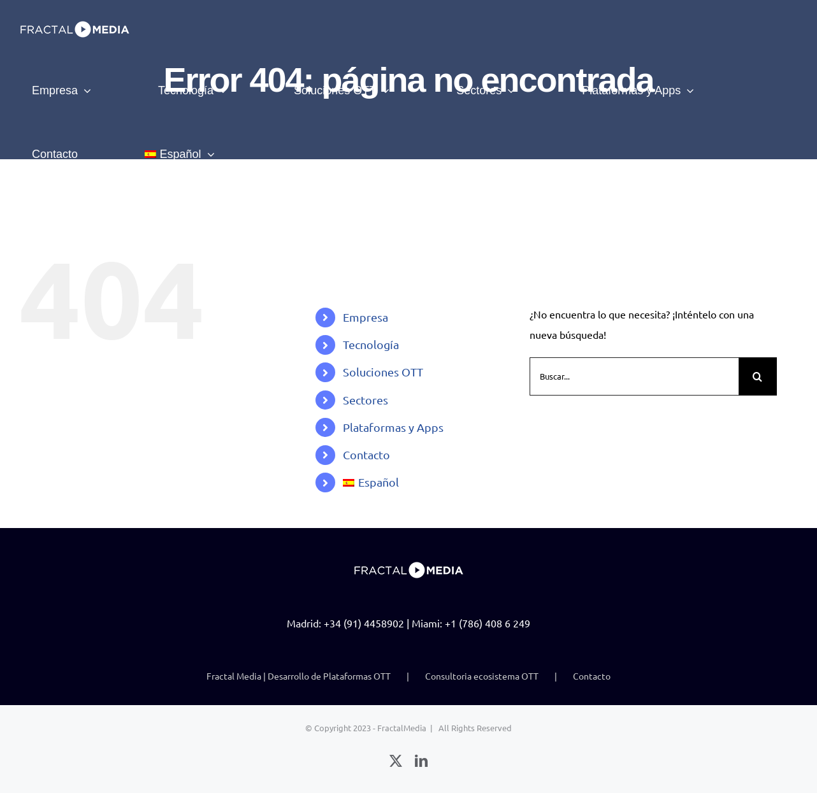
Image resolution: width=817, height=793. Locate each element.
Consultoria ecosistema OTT (482, 676)
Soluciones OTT (383, 371)
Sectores (365, 399)
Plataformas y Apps (393, 427)
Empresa (365, 317)
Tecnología (371, 344)
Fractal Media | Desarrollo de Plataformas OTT (298, 676)
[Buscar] (758, 376)
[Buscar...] (634, 376)
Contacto (366, 454)
